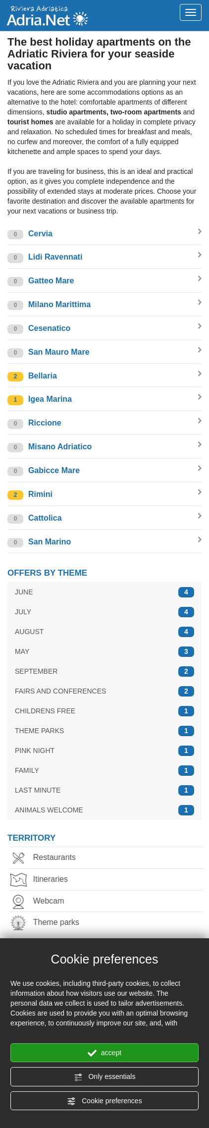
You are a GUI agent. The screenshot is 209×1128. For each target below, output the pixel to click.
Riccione (104, 423)
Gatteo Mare (104, 281)
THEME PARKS (104, 731)
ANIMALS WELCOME (104, 810)
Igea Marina (104, 399)
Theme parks (47, 923)
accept (104, 1053)
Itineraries (41, 880)
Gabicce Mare (104, 471)
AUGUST (104, 632)
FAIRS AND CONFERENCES (104, 691)
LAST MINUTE (104, 790)
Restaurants (45, 858)
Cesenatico (104, 328)
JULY (104, 612)
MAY (104, 651)
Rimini (104, 494)
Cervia (104, 234)
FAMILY (104, 770)
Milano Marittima (104, 305)
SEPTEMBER (104, 671)
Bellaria (104, 376)
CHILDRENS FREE (104, 711)
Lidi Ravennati (104, 257)
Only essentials (105, 1077)
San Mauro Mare (104, 352)
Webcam (39, 902)
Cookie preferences (104, 1101)
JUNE (104, 592)
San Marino (104, 542)
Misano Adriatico (104, 447)
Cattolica (104, 518)
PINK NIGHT (104, 751)
